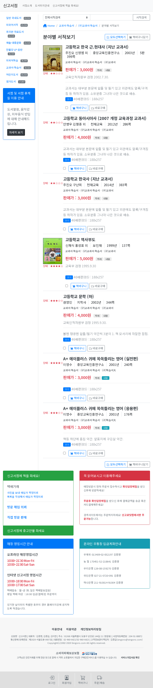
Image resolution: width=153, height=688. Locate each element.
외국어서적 (17, 25)
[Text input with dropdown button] (111, 17)
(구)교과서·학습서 (87, 25)
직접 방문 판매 (17, 517)
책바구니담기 (138, 37)
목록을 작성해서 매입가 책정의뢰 (25, 497)
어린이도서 (17, 74)
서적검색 (141, 17)
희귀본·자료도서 (15, 33)
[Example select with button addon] (66, 17)
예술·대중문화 (18, 43)
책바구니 (79, 108)
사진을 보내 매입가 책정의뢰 (22, 493)
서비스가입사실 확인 (130, 657)
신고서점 (10, 5)
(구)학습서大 (109, 370)
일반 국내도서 (18, 18)
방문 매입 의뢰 (17, 506)
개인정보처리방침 (90, 629)
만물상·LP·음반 (14, 51)
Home (51, 25)
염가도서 (15, 81)
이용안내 (57, 629)
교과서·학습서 (18, 67)
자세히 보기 (16, 132)
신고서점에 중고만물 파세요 (26, 530)
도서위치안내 (42, 5)
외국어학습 (17, 60)
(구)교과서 (110, 62)
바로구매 (98, 108)
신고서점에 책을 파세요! (66, 5)
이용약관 (71, 629)
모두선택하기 (116, 37)
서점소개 (27, 5)
